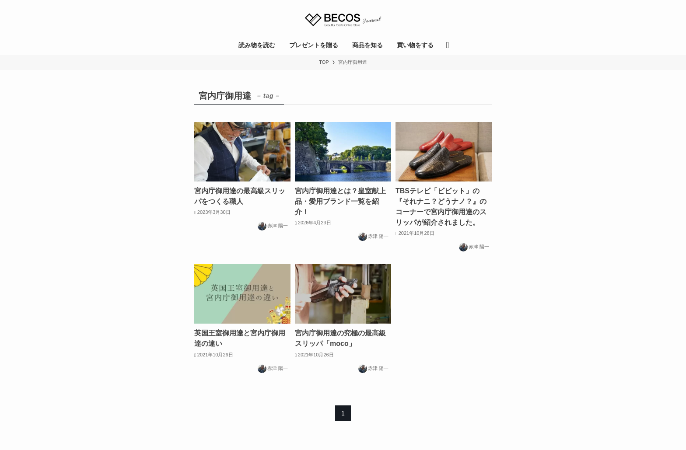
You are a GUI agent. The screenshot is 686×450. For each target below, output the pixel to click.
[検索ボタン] (447, 45)
